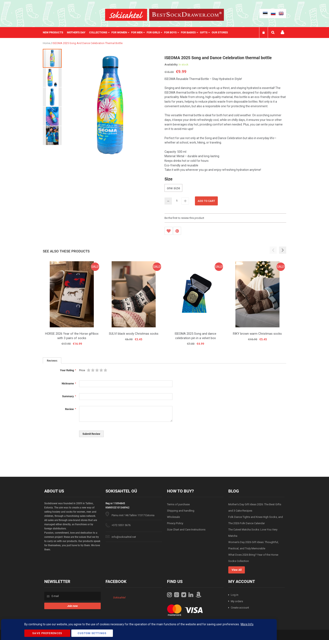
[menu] (137, 32)
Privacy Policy (175, 523)
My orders (237, 601)
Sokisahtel (119, 597)
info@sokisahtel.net (124, 536)
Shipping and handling (180, 510)
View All (237, 569)
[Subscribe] (72, 606)
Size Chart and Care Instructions (186, 529)
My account (282, 32)
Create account (240, 607)
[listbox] (225, 188)
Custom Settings (92, 633)
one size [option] (173, 188)
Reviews (52, 360)
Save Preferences (47, 633)
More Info (247, 624)
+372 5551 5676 (121, 525)
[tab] (52, 360)
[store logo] (126, 15)
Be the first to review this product (184, 217)
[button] (52, 77)
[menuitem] (55, 32)
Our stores (220, 32)
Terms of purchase (178, 504)
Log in (234, 594)
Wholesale (173, 517)
